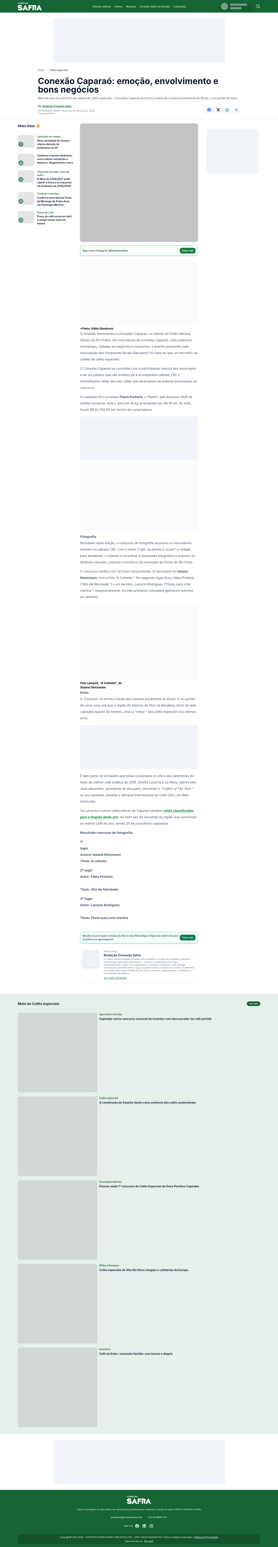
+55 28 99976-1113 (157, 1517)
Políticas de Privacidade (206, 1537)
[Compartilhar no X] (218, 110)
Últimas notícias (101, 6)
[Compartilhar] (236, 110)
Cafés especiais (58, 69)
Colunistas (179, 6)
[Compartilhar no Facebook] (209, 110)
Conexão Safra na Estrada (154, 6)
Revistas (131, 6)
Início (41, 69)
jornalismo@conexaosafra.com (126, 1517)
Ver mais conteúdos (115, 977)
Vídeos (118, 6)
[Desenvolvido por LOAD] (148, 1541)
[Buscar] (258, 6)
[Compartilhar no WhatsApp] (227, 110)
